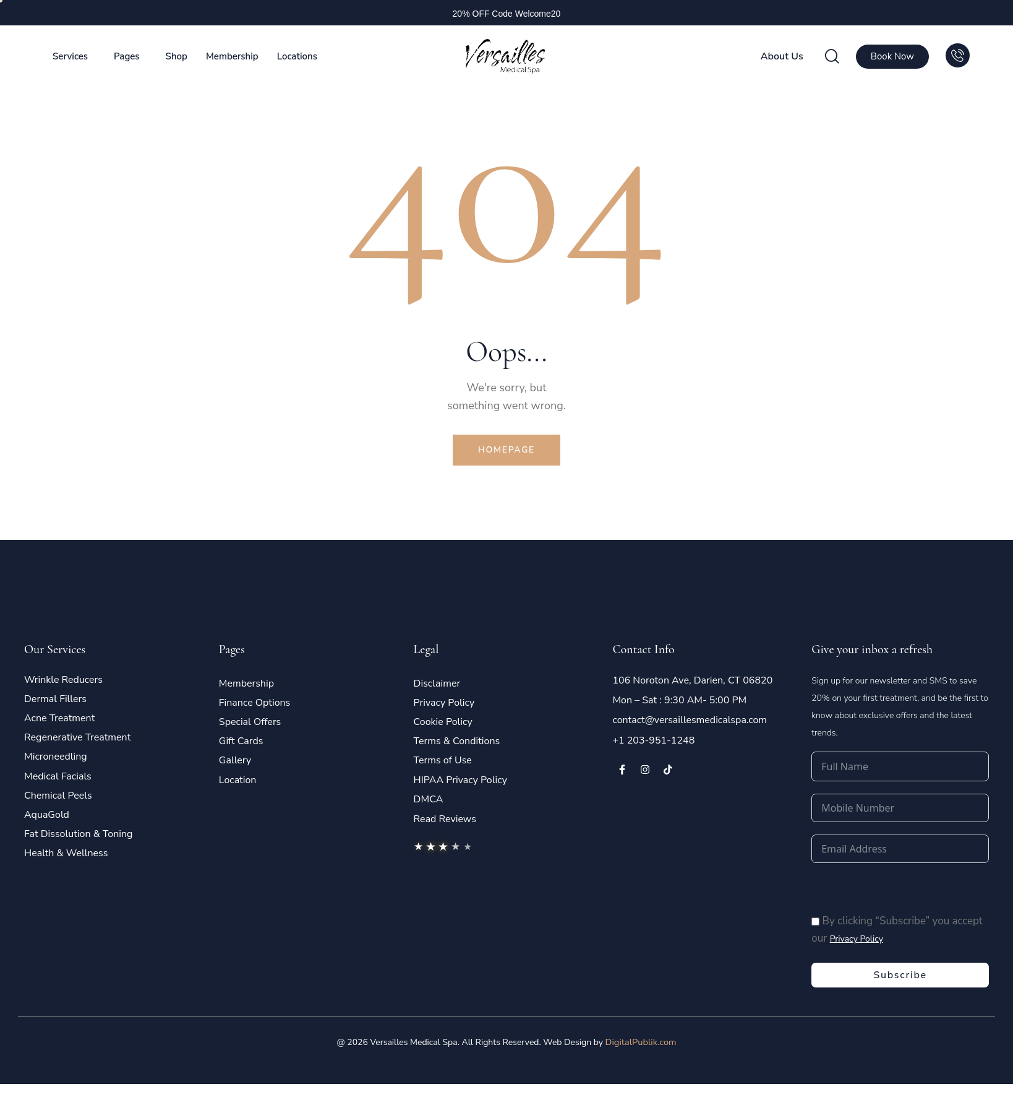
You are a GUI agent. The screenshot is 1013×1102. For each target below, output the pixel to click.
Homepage (506, 452)
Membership (232, 56)
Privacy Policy (856, 943)
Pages (127, 56)
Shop (176, 56)
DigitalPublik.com (641, 1047)
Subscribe (899, 980)
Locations (297, 56)
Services (70, 56)
